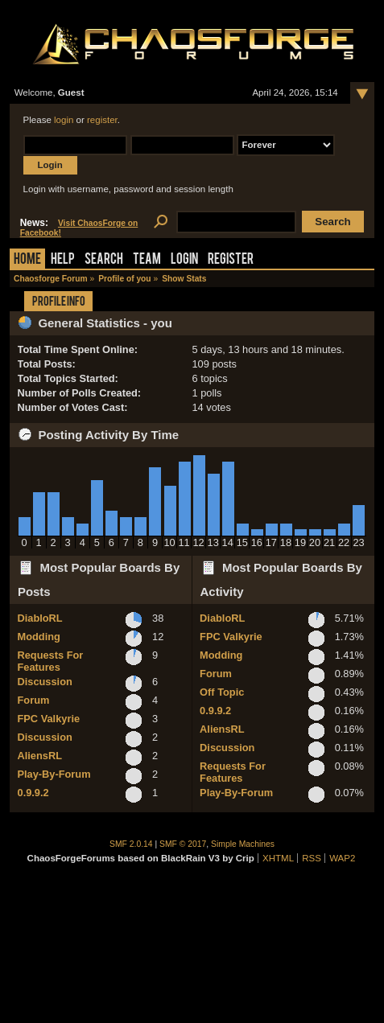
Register (231, 260)
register (102, 120)
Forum (34, 700)
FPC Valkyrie (49, 719)
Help (63, 260)
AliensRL (40, 756)
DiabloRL (40, 618)
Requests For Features (51, 661)
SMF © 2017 (182, 844)
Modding (39, 637)
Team (147, 260)
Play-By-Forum (54, 774)
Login (184, 260)
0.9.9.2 (33, 793)
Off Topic (222, 692)
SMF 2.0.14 (131, 844)
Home (27, 260)
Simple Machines (243, 844)
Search (104, 260)
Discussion (45, 682)
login (63, 120)
